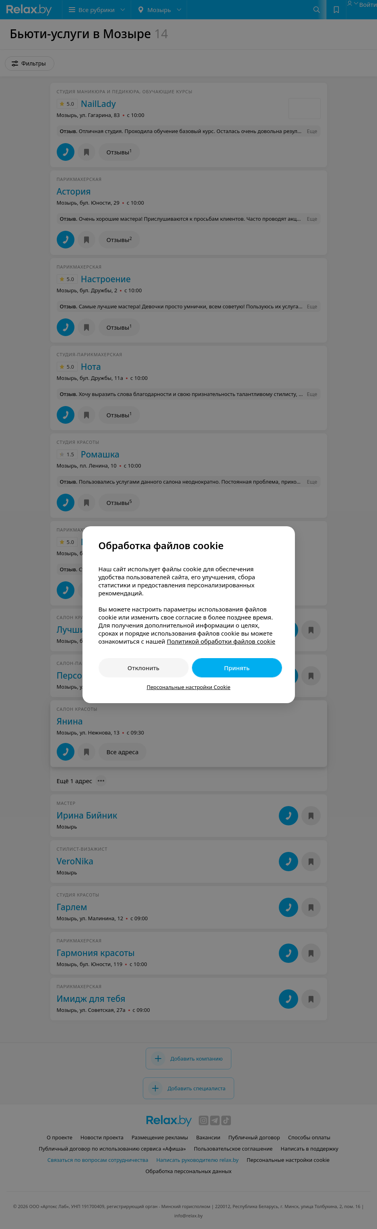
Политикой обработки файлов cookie (221, 641)
